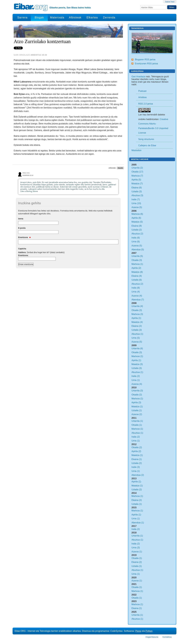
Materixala (57, 17)
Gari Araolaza (138, 76)
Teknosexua (137, 28)
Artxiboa (142, 97)
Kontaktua (167, 637)
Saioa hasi (169, 2)
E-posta (22, 228)
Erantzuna (24, 237)
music (120, 168)
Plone (138, 631)
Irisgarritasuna (152, 637)
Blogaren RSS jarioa (145, 59)
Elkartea (92, 17)
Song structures (146, 139)
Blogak (39, 17)
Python (148, 631)
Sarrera (22, 17)
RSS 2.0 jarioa (145, 103)
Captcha (22, 249)
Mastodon (136, 150)
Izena (20, 219)
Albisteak (75, 17)
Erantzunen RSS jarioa (146, 63)
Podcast (142, 91)
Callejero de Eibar (147, 145)
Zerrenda (109, 17)
